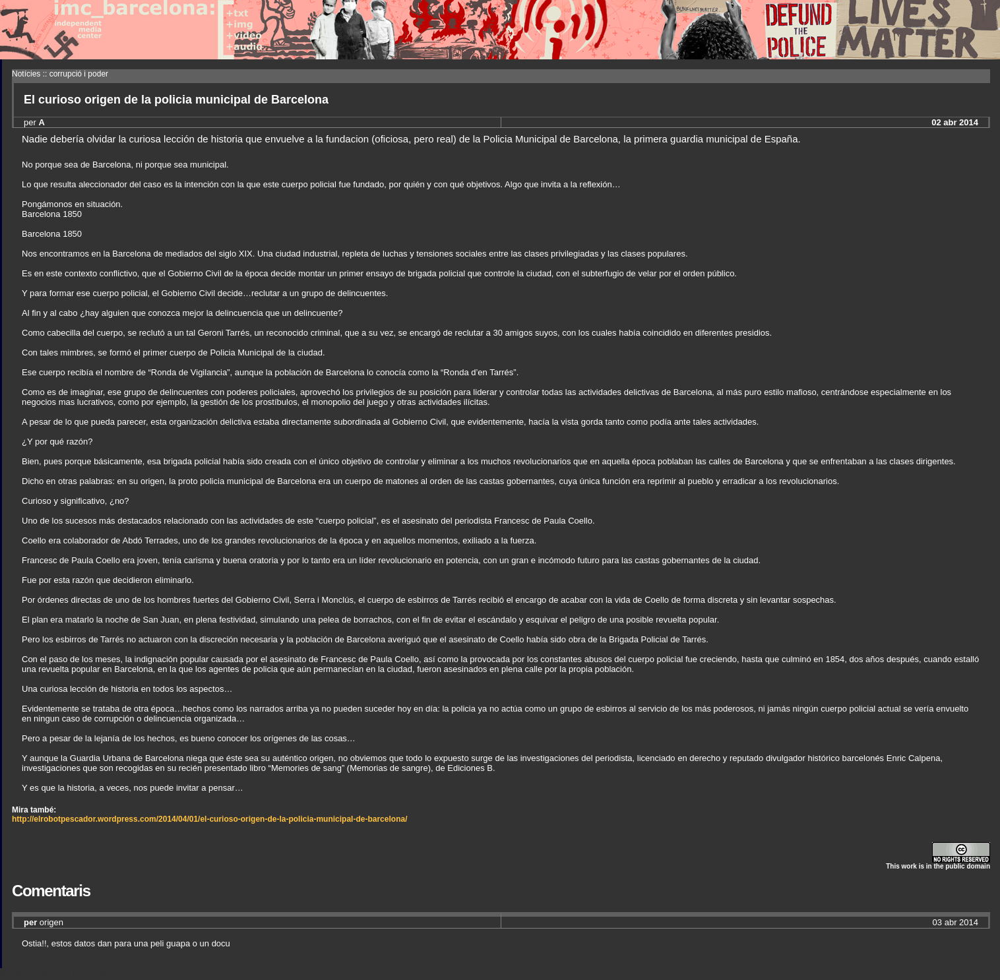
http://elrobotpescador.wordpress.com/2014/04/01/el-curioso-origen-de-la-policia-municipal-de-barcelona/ (209, 819)
